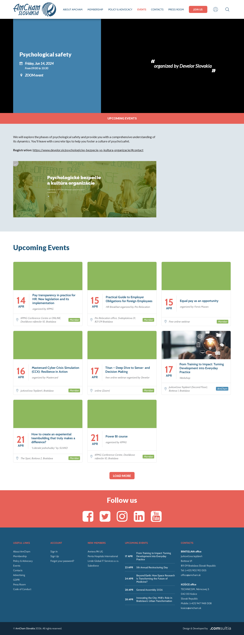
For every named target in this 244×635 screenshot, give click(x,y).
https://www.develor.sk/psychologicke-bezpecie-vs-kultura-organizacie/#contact (88, 150)
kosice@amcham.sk (191, 607)
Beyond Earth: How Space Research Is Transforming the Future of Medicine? (155, 578)
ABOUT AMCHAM (73, 9)
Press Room (19, 584)
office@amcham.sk (191, 575)
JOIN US (198, 9)
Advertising (19, 575)
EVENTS (141, 9)
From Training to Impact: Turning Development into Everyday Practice (153, 556)
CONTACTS (157, 9)
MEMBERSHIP (95, 9)
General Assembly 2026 (149, 589)
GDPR (16, 579)
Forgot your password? (62, 560)
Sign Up (54, 556)
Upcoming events (122, 118)
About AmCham (21, 551)
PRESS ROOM (176, 9)
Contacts (17, 570)
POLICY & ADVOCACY (120, 9)
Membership (20, 556)
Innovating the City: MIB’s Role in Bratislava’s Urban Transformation (154, 599)
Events (16, 565)
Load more (122, 475)
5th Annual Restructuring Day (152, 567)
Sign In (54, 551)
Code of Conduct (22, 589)
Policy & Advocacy (23, 560)
